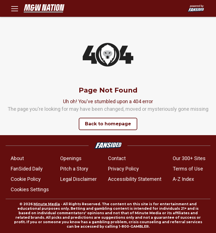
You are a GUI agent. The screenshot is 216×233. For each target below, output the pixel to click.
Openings (71, 158)
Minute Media (46, 204)
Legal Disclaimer (78, 179)
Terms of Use (188, 169)
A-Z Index (183, 179)
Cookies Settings (30, 189)
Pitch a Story (74, 169)
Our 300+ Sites (189, 158)
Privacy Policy (123, 169)
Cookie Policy (26, 179)
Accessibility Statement (134, 179)
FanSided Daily (27, 169)
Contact (117, 158)
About (17, 158)
